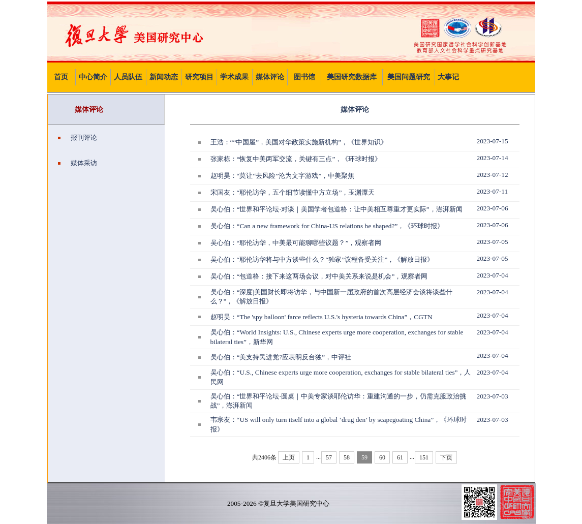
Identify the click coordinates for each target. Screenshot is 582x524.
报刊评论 (77, 137)
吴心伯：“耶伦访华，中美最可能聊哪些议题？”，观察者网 (296, 242)
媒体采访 (77, 163)
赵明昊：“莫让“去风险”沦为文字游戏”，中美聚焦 (282, 175)
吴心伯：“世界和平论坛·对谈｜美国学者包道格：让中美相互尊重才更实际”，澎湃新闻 (336, 209)
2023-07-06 (492, 208)
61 (400, 457)
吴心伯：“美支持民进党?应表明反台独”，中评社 (281, 357)
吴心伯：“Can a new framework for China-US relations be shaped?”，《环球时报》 (327, 226)
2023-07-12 (492, 174)
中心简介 (93, 77)
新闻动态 (163, 77)
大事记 (448, 77)
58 (347, 457)
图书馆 (304, 77)
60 (382, 457)
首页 (61, 77)
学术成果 (234, 77)
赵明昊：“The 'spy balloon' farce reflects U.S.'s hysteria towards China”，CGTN (321, 317)
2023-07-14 (492, 158)
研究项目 (199, 77)
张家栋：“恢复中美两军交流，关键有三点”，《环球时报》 (296, 159)
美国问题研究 (408, 77)
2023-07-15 (492, 141)
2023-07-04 (492, 275)
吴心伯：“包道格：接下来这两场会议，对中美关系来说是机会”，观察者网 (319, 276)
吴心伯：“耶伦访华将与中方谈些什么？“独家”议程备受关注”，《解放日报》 (322, 259)
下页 (446, 457)
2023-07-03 (492, 396)
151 (423, 457)
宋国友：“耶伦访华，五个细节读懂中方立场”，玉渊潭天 (292, 192)
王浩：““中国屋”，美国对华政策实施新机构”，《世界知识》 (299, 142)
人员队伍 (128, 77)
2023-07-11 (492, 191)
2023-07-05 (492, 241)
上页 (289, 457)
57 (329, 457)
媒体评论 (270, 77)
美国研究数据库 (352, 77)
